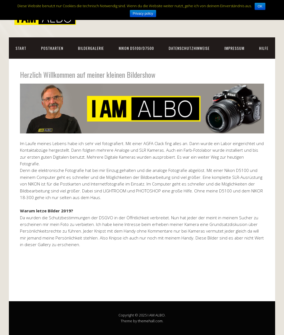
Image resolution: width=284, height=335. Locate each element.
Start (21, 48)
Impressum (234, 48)
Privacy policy (143, 14)
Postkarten (52, 48)
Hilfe (263, 48)
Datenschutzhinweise (189, 48)
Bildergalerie (91, 48)
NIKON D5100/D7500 (136, 48)
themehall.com (150, 320)
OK (260, 6)
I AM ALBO (156, 315)
